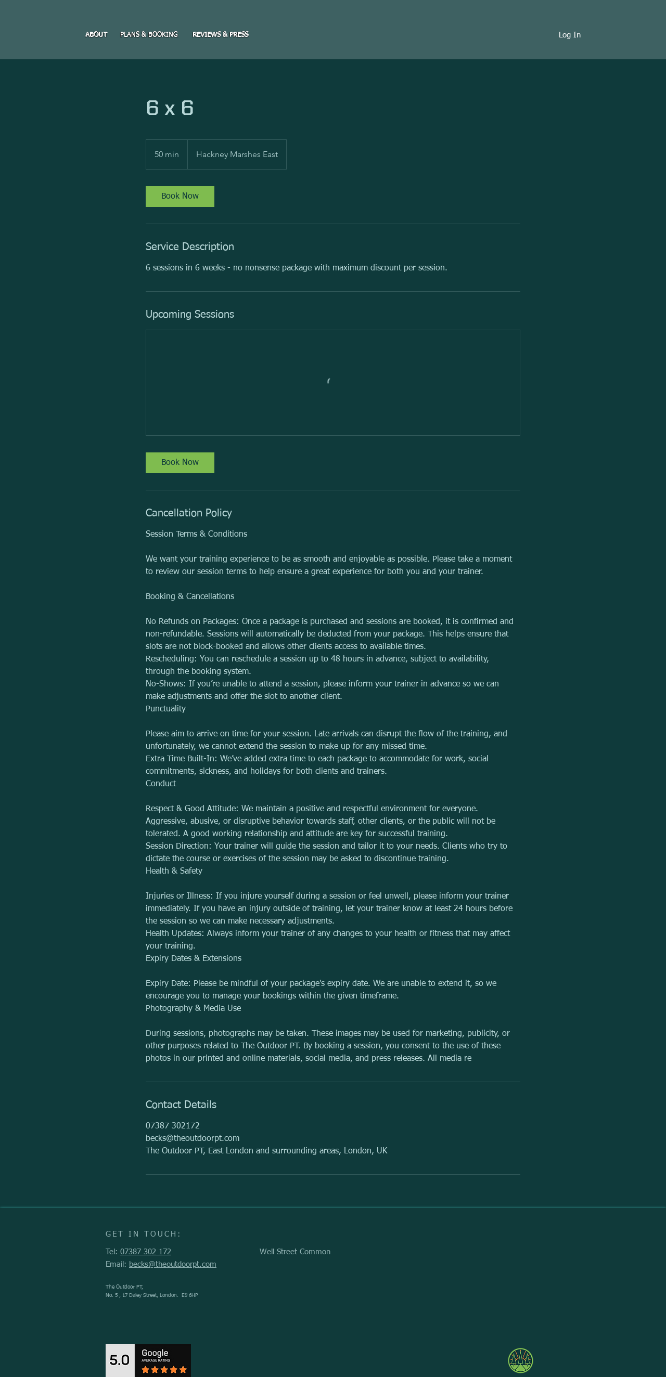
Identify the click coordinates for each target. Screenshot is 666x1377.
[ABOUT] (96, 34)
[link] (180, 196)
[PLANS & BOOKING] (149, 34)
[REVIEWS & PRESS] (221, 34)
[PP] (656, 3)
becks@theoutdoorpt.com (172, 1264)
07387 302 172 (145, 1252)
